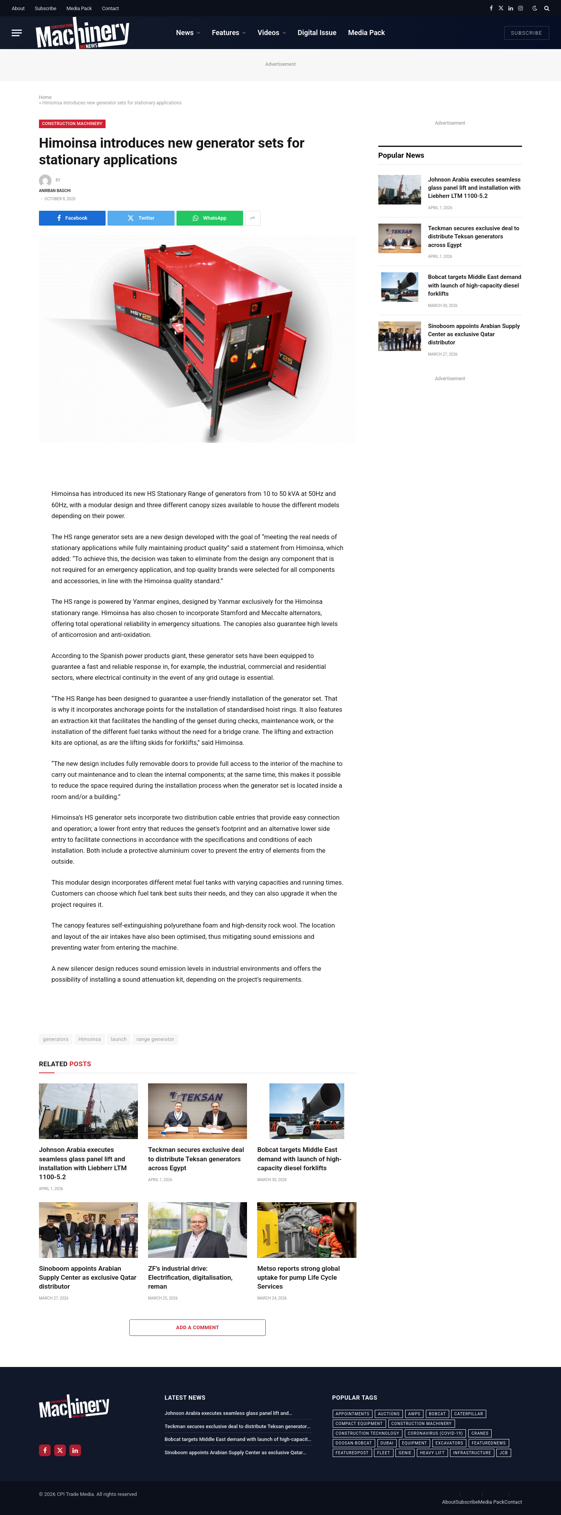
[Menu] (17, 33)
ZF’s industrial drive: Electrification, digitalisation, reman (190, 1277)
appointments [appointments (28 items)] (353, 1414)
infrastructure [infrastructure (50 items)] (472, 1453)
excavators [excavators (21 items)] (449, 1443)
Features (225, 32)
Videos (268, 32)
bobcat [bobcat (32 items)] (437, 1414)
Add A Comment (197, 1327)
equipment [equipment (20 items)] (414, 1443)
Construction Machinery (72, 123)
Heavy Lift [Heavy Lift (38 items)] (432, 1453)
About (18, 8)
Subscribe (45, 8)
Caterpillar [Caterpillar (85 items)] (468, 1414)
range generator (155, 1039)
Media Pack (79, 8)
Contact (110, 8)
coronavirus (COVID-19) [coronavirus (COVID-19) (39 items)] (435, 1433)
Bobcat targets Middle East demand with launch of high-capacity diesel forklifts (299, 1158)
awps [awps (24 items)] (414, 1414)
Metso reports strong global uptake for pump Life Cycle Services (298, 1277)
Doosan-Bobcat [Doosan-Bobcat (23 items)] (354, 1443)
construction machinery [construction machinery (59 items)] (422, 1424)
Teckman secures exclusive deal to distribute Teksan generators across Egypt (196, 1158)
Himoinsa (89, 1039)
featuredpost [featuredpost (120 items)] (352, 1453)
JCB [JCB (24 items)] (503, 1453)
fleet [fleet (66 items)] (383, 1453)
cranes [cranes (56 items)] (480, 1433)
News (185, 32)
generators (56, 1039)
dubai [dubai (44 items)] (387, 1443)
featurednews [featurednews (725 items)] (489, 1443)
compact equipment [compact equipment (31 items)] (359, 1424)
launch (119, 1039)
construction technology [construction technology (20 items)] (368, 1433)
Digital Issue (317, 32)
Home (45, 97)
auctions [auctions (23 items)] (389, 1414)
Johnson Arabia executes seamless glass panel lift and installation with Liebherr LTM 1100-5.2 (83, 1163)
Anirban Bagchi (55, 191)
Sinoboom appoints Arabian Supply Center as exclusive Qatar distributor (87, 1277)
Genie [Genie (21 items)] (405, 1453)
